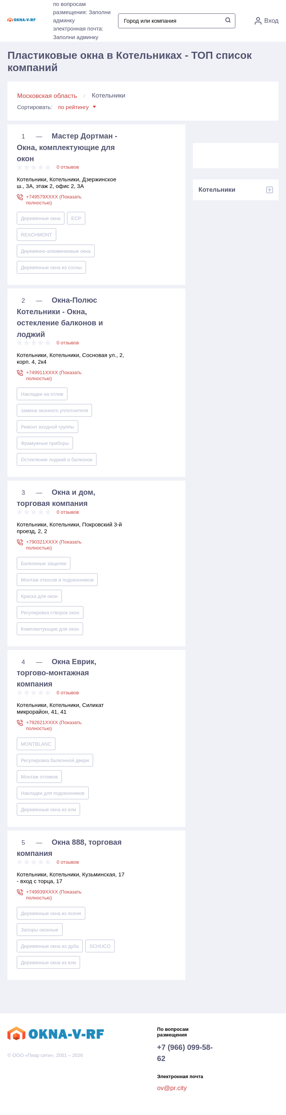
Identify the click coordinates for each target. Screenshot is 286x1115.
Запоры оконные (39, 930)
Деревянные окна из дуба (50, 946)
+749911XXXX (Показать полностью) (54, 375)
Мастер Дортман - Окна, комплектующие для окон (67, 147)
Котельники (216, 189)
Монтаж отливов (39, 777)
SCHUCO (99, 946)
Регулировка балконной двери (55, 760)
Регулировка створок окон (50, 612)
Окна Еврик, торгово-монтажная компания (56, 672)
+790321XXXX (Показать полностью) (54, 545)
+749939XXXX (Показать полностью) (54, 895)
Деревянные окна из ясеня (51, 913)
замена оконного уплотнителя (54, 410)
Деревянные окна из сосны (51, 267)
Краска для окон (39, 596)
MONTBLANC (36, 744)
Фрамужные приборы (45, 443)
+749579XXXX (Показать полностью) (54, 200)
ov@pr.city (172, 1088)
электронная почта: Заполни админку (78, 32)
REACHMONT (36, 235)
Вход (267, 21)
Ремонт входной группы (47, 427)
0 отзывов (68, 167)
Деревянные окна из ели (48, 809)
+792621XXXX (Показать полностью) (54, 725)
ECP (76, 218)
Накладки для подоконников (53, 793)
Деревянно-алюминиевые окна (55, 251)
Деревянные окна (40, 218)
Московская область (47, 95)
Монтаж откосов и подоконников (57, 580)
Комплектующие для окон (50, 629)
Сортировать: (56, 107)
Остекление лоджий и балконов (56, 459)
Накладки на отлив (42, 394)
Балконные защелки (43, 563)
